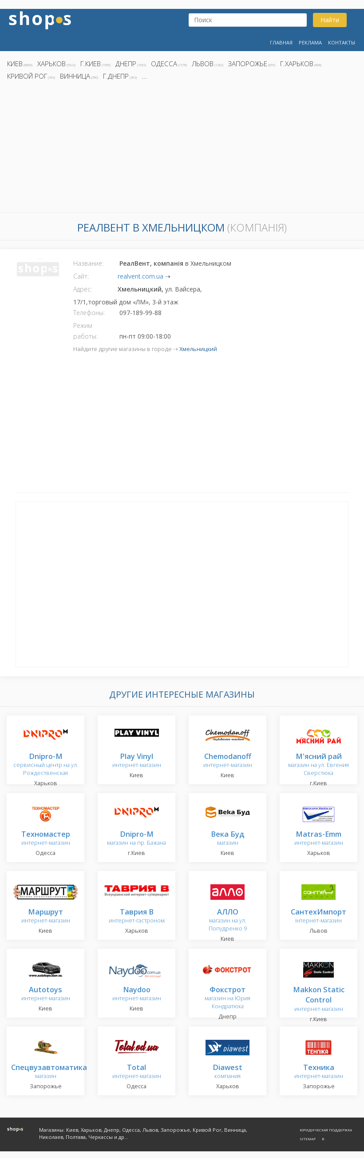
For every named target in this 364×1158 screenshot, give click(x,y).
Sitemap (308, 1138)
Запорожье (247, 63)
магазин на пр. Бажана (136, 839)
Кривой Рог (27, 76)
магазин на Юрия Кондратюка (227, 998)
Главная (281, 42)
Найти (329, 20)
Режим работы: (85, 330)
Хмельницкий (198, 349)
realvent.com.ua (140, 276)
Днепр (125, 63)
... (144, 76)
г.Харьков (296, 63)
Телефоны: (89, 312)
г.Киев (90, 63)
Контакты (341, 42)
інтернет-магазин (318, 916)
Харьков (51, 63)
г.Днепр (116, 76)
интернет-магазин (136, 761)
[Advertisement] (182, 149)
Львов (203, 63)
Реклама (310, 42)
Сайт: (81, 276)
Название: (88, 263)
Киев (15, 63)
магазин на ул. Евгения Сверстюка (318, 765)
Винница (75, 76)
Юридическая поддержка (326, 1129)
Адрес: (82, 289)
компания (227, 1072)
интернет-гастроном (137, 916)
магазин (227, 839)
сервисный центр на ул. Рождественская (45, 765)
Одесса (164, 63)
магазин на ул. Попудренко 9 (228, 920)
